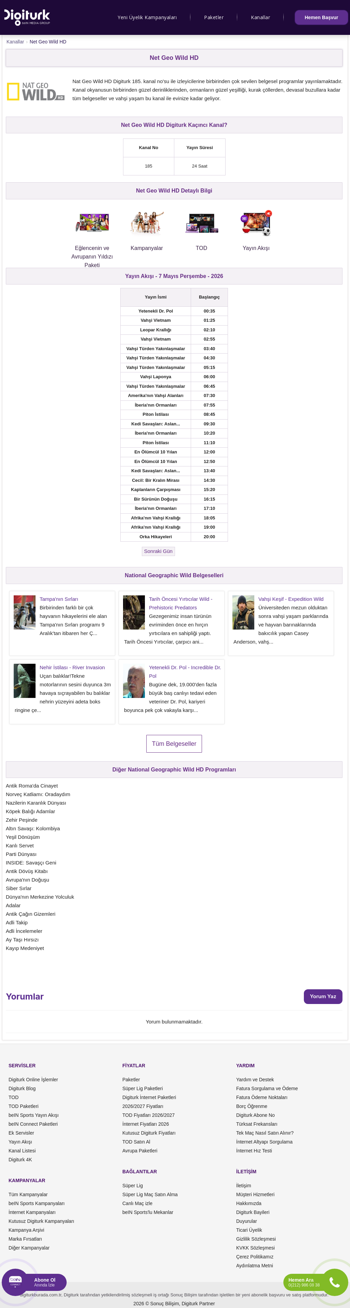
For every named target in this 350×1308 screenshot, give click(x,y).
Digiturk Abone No (255, 1115)
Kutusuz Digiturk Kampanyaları (41, 1221)
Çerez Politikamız (254, 1256)
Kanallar (260, 17)
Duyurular (246, 1221)
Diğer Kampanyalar (29, 1248)
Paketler (214, 17)
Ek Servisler (21, 1133)
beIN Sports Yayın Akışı (34, 1115)
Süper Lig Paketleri (142, 1088)
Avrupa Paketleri (139, 1150)
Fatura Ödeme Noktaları (261, 1097)
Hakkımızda (248, 1203)
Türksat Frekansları (257, 1124)
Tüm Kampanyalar (28, 1194)
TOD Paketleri (24, 1106)
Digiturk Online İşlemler (33, 1079)
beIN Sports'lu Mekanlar (147, 1212)
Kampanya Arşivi (26, 1230)
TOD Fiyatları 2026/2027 (148, 1115)
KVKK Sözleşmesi (255, 1248)
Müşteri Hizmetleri (255, 1194)
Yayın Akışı (20, 1142)
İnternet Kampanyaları (32, 1212)
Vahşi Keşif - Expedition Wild (291, 599)
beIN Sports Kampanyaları (37, 1203)
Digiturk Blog (22, 1088)
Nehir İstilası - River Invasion (72, 667)
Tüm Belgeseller (174, 743)
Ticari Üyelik (249, 1230)
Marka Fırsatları (25, 1239)
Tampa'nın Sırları (59, 599)
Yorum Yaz (323, 996)
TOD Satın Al (136, 1142)
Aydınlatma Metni (254, 1265)
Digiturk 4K (20, 1159)
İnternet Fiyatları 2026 (145, 1124)
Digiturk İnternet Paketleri (149, 1097)
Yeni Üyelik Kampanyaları (147, 17)
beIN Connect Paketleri (33, 1124)
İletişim (243, 1185)
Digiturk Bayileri (252, 1212)
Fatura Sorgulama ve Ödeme (267, 1088)
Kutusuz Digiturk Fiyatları (149, 1133)
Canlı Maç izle (137, 1203)
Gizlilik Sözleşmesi (256, 1239)
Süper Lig (132, 1185)
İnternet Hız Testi (254, 1150)
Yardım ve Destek (255, 1079)
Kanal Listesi (22, 1150)
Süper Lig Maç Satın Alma (150, 1194)
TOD (13, 1097)
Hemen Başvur (321, 17)
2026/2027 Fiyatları (142, 1106)
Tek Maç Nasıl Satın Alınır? (265, 1133)
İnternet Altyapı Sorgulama (264, 1142)
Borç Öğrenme (251, 1106)
